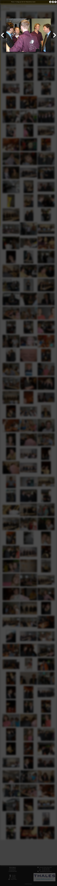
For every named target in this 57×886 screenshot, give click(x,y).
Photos (12, 2)
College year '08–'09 (20, 2)
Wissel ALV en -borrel (30, 2)
